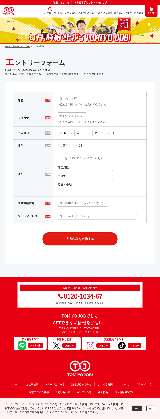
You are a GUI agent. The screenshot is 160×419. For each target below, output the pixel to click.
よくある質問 (105, 13)
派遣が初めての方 (87, 13)
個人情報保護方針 (124, 392)
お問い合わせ (62, 392)
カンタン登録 (84, 392)
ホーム (16, 384)
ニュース (124, 384)
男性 (65, 146)
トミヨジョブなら (67, 13)
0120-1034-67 (80, 296)
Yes (137, 408)
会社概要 (118, 13)
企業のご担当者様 (134, 13)
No (150, 408)
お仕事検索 (50, 13)
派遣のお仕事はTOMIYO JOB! (17, 46)
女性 (81, 146)
